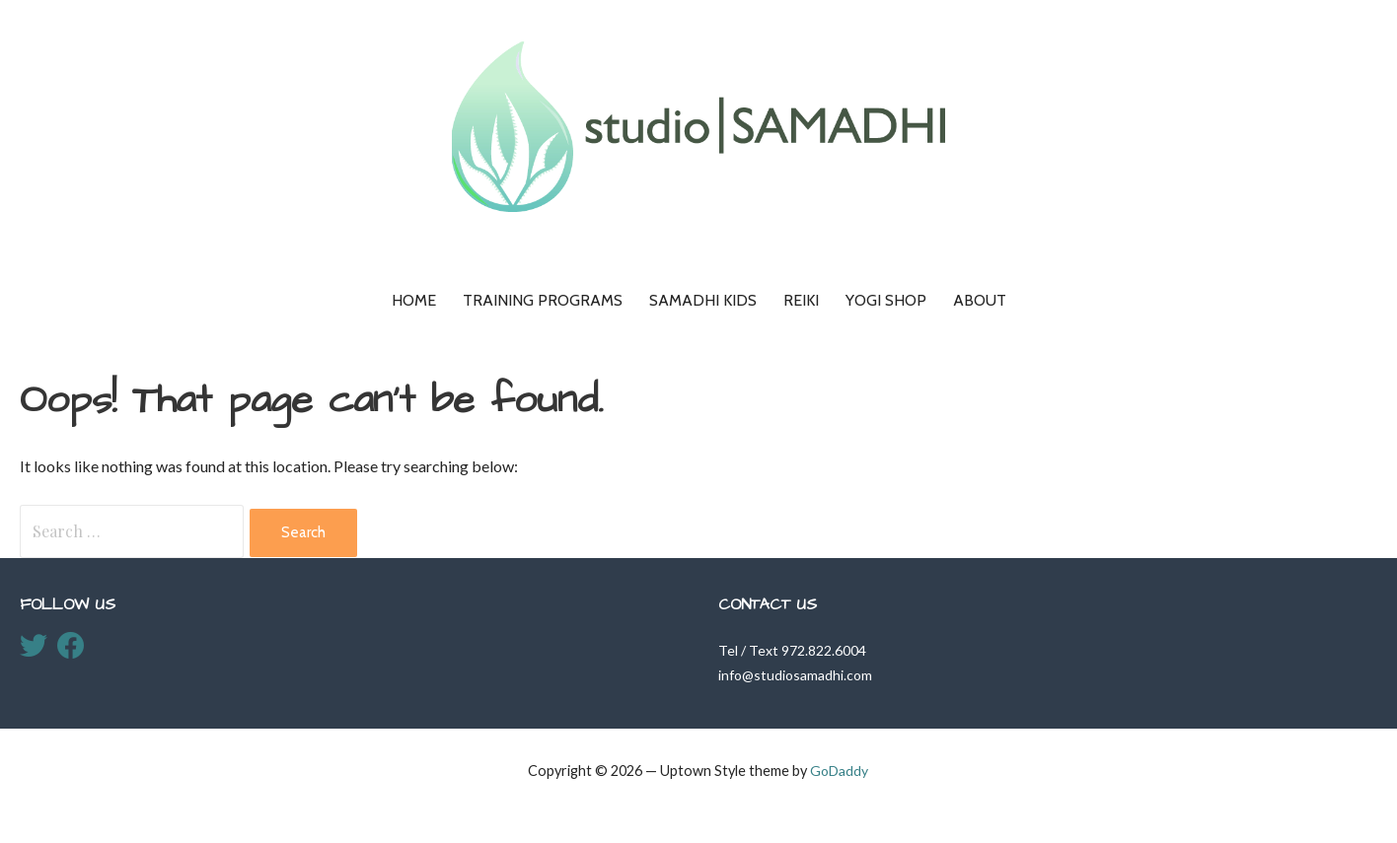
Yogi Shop (886, 300)
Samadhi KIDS (703, 300)
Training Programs (543, 300)
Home (414, 300)
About (979, 300)
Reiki (801, 300)
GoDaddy (839, 770)
